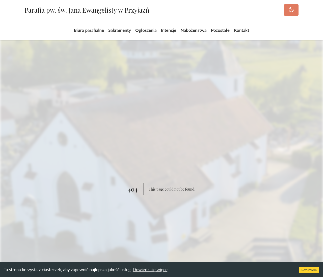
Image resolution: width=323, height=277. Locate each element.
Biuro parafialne (89, 30)
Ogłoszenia (146, 30)
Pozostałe (220, 30)
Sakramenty (119, 30)
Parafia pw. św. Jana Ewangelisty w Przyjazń (86, 10)
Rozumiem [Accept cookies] (309, 270)
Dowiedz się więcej (151, 269)
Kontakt (241, 30)
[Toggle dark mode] (291, 10)
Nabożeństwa (194, 30)
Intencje (168, 30)
